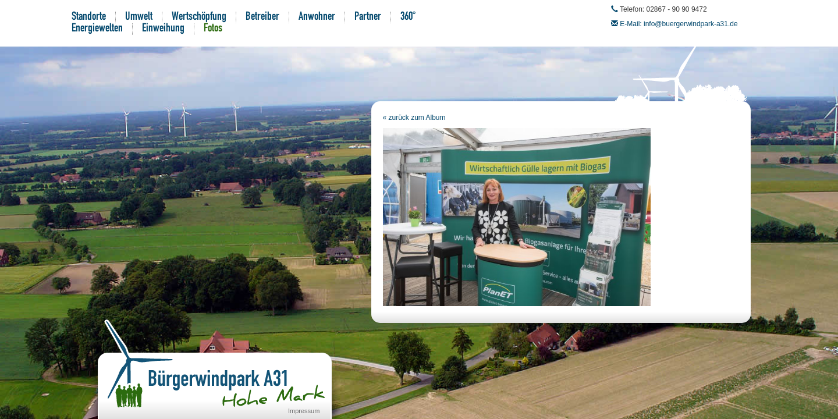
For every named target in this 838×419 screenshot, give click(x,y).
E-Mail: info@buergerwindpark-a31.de (678, 24)
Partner (367, 17)
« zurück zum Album (414, 117)
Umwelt (138, 17)
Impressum (303, 410)
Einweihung (163, 29)
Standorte (89, 17)
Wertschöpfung (199, 17)
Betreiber (262, 17)
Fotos (213, 29)
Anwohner (317, 17)
